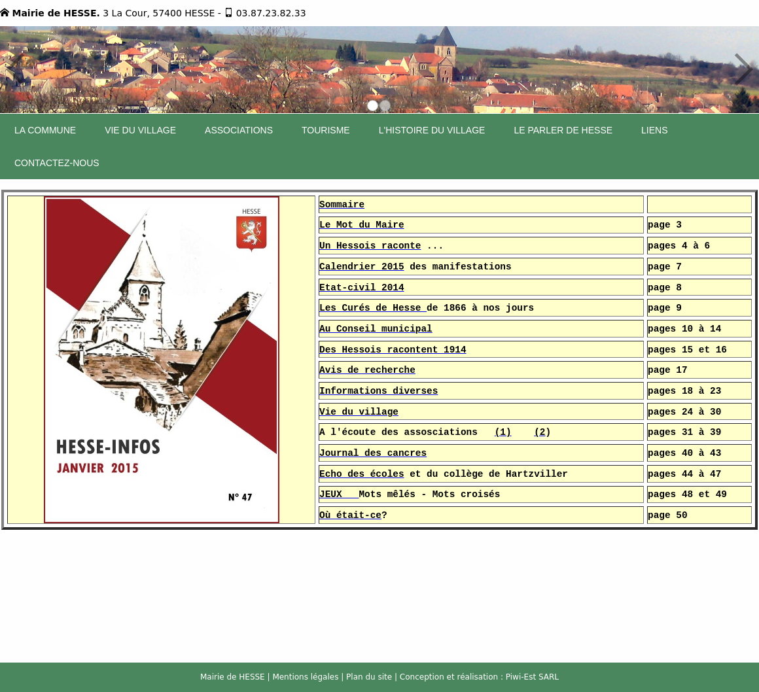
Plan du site (369, 677)
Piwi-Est (521, 677)
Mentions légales (305, 677)
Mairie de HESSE (232, 677)
